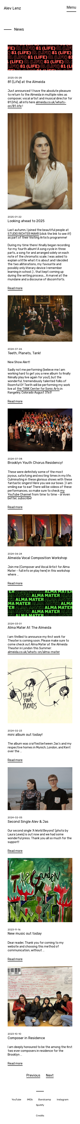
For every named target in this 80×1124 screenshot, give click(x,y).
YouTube (16, 1099)
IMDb (30, 1099)
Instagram (63, 1099)
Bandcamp (44, 1099)
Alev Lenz (12, 8)
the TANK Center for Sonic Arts (38, 389)
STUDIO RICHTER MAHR (23, 234)
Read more (15, 288)
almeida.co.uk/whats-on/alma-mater (34, 652)
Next (50, 1075)
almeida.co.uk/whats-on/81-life (37, 104)
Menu (71, 7)
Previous (33, 1075)
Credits (40, 1115)
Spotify (40, 1105)
